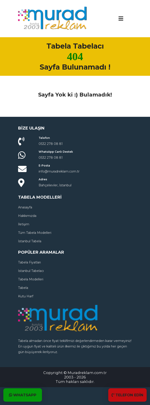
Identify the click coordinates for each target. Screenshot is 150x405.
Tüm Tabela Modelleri (34, 233)
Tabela (23, 288)
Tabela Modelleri (30, 279)
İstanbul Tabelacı (31, 271)
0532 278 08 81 (51, 144)
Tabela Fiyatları (29, 262)
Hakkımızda (27, 216)
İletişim (23, 224)
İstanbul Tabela (29, 241)
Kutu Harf (25, 296)
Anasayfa (25, 207)
